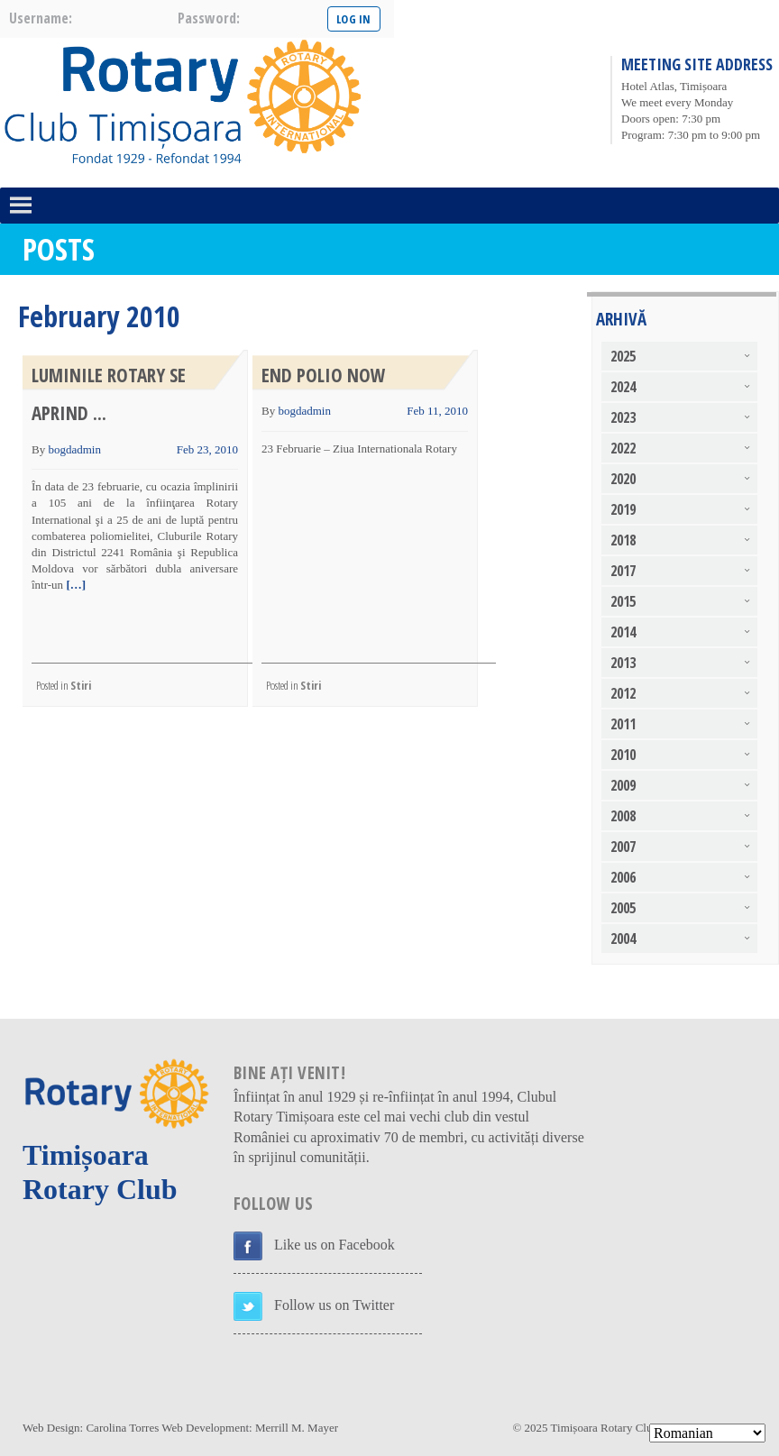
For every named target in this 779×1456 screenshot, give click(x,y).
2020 (623, 479)
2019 (623, 509)
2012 (623, 693)
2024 (623, 387)
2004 (623, 938)
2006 (623, 877)
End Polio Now (323, 375)
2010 (623, 755)
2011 (623, 724)
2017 (623, 571)
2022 (623, 448)
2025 (623, 356)
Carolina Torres (122, 1427)
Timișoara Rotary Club (604, 1427)
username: (40, 18)
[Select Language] (707, 1433)
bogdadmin (74, 449)
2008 (623, 816)
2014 (623, 632)
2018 (623, 540)
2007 (623, 846)
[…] (74, 584)
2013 (623, 663)
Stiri (80, 685)
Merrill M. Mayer (296, 1427)
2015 (623, 601)
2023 (623, 417)
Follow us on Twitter (334, 1305)
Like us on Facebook (334, 1244)
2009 (623, 785)
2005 (623, 908)
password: (209, 18)
